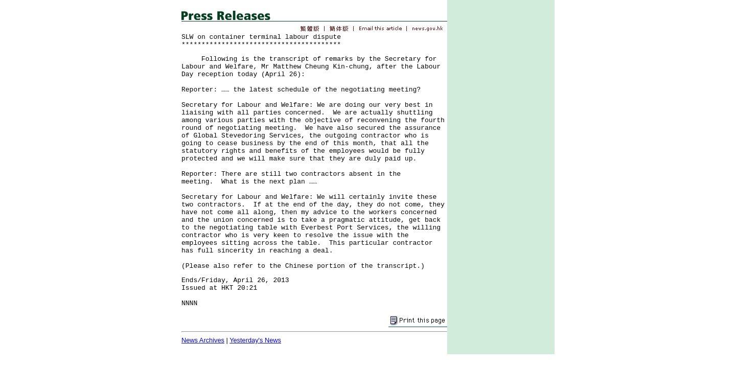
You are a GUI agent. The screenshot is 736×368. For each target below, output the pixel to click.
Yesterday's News (255, 340)
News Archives (202, 340)
